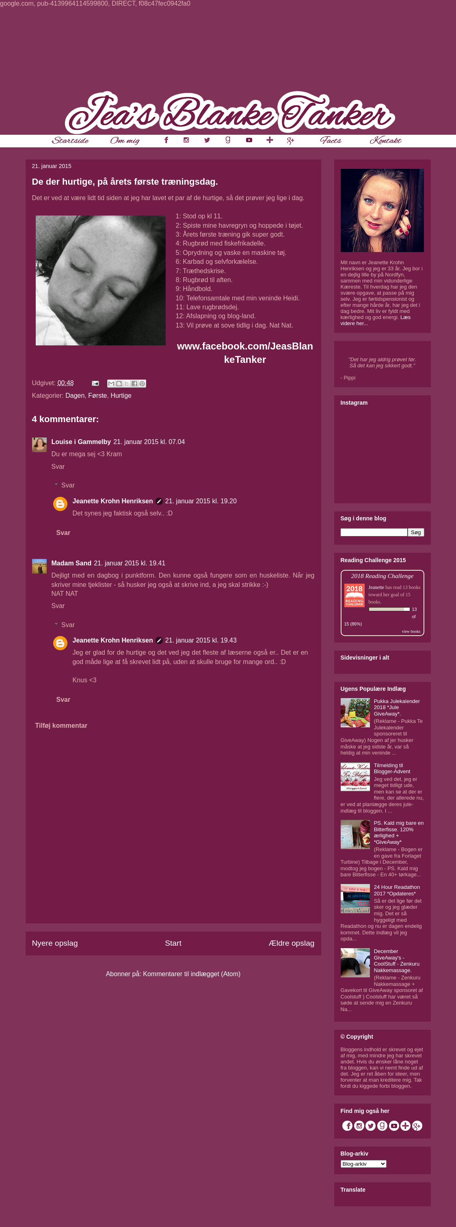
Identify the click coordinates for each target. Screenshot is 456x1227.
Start (173, 943)
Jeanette (377, 587)
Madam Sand (72, 563)
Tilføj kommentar (61, 725)
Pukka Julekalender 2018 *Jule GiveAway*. (397, 707)
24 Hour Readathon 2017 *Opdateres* (397, 890)
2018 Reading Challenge (382, 575)
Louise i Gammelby (81, 441)
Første (97, 395)
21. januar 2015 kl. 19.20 (201, 501)
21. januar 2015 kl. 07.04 (149, 441)
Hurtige (121, 395)
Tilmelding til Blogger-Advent (392, 768)
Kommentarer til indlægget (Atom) (191, 973)
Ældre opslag (291, 943)
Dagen (74, 395)
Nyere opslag (55, 943)
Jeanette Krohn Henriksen (113, 501)
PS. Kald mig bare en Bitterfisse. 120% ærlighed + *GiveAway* (399, 832)
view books (411, 631)
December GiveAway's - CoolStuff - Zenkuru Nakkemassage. (396, 960)
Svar (58, 466)
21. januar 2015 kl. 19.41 (129, 563)
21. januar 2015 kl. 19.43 (201, 640)
